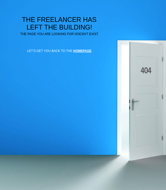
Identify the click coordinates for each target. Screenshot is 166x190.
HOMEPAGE (82, 51)
